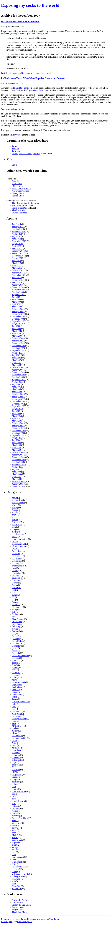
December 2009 (19, 287)
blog (14, 529)
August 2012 (17, 258)
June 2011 (16, 277)
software (15, 828)
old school (16, 760)
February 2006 (18, 394)
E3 (13, 597)
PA (13, 767)
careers (15, 541)
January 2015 (18, 226)
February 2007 (18, 367)
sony (14, 830)
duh (13, 592)
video (14, 871)
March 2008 (17, 336)
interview (16, 692)
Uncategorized (18, 867)
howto (14, 680)
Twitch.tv (16, 151)
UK (13, 864)
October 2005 (18, 404)
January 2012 (18, 273)
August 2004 (17, 438)
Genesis (15, 658)
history (15, 675)
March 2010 (17, 282)
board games (17, 534)
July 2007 (16, 355)
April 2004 (16, 447)
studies (15, 850)
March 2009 (17, 307)
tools (14, 859)
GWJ (14, 670)
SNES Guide (17, 186)
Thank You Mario (19, 912)
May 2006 (16, 389)
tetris (14, 854)
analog (15, 507)
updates (15, 869)
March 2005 (17, 421)
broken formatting (20, 539)
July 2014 (16, 236)
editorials (16, 604)
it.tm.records (17, 902)
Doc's (14, 585)
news (14, 745)
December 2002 (19, 486)
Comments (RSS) (24, 921)
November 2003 (19, 459)
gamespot (16, 651)
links (14, 704)
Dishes (15, 583)
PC (13, 772)
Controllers (17, 561)
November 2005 (19, 401)
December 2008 (19, 314)
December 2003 (19, 457)
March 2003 (17, 479)
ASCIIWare (17, 524)
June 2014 (16, 239)
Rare (14, 803)
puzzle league (18, 801)
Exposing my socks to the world (30, 5)
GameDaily (17, 641)
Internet (15, 689)
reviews (15, 816)
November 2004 (19, 430)
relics (14, 813)
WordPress (54, 919)
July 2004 (16, 440)
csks (14, 568)
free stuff (16, 631)
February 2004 (18, 452)
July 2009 (16, 297)
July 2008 (16, 326)
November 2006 (19, 375)
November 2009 (19, 290)
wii (31, 73)
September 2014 (19, 231)
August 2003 (17, 467)
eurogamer (16, 609)
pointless (16, 782)
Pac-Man (16, 769)
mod (14, 728)
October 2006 (18, 377)
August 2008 (17, 324)
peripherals (17, 774)
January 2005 (18, 425)
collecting (16, 553)
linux (14, 706)
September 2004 (19, 435)
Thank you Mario (19, 210)
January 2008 (18, 341)
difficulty (16, 580)
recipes (15, 811)
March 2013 (17, 248)
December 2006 (19, 372)
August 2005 (17, 408)
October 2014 (18, 229)
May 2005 (16, 416)
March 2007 (17, 365)
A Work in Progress (20, 191)
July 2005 (16, 411)
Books (14, 536)
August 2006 (17, 382)
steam (14, 845)
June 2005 (16, 413)
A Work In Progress (20, 900)
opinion (15, 765)
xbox (14, 884)
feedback (16, 614)
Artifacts (15, 522)
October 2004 (18, 433)
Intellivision (17, 687)
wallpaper (16, 879)
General (15, 653)
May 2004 (16, 445)
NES (14, 743)
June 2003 (16, 472)
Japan (14, 699)
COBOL (15, 549)
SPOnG (15, 835)
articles (15, 519)
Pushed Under (18, 196)
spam (14, 833)
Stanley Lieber (18, 193)
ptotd (14, 799)
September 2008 (19, 321)
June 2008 (16, 328)
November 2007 (19, 345)
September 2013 (19, 241)
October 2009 (18, 292)
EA (13, 600)
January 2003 (18, 484)
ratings (15, 806)
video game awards (20, 874)
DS (13, 590)
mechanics (16, 716)
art (13, 517)
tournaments (17, 862)
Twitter (15, 146)
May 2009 (16, 302)
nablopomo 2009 (19, 738)
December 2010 (19, 280)
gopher (15, 663)
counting (15, 563)
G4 (13, 634)
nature (14, 740)
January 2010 (18, 285)
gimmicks (16, 660)
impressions (17, 685)
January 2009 (18, 311)
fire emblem (15, 73)
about (14, 498)
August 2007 (17, 353)
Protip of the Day (19, 208)
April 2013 (16, 246)
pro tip (15, 789)
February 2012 (18, 270)
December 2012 (19, 256)
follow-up (16, 626)
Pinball (15, 777)
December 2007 (19, 343)
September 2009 (19, 294)
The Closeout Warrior (21, 203)
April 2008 (16, 333)
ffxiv (14, 617)
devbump (16, 575)
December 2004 (19, 428)
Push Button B (18, 205)
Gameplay (16, 646)
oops (14, 762)
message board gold (20, 718)
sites (14, 825)
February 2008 (18, 338)
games (14, 648)
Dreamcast (16, 587)
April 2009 (16, 304)
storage (15, 847)
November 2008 (19, 316)
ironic (14, 697)
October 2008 (18, 319)
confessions (17, 556)
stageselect (16, 842)
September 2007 (19, 350)
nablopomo (17, 735)
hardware (16, 672)
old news (16, 757)
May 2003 (16, 474)
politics (15, 784)
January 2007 (18, 370)
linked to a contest (22, 88)
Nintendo (25, 73)
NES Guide (17, 183)
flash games (17, 624)
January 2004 (18, 455)
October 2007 (18, 348)
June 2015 (16, 224)
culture (15, 570)
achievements (18, 502)
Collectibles (17, 551)
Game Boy (16, 636)
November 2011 (19, 275)
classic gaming (18, 544)
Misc (14, 723)
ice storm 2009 (18, 682)
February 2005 (18, 423)
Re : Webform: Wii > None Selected (20, 21)
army (14, 515)
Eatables (15, 602)
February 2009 (18, 309)
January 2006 (18, 396)
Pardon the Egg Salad (21, 188)
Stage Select (17, 181)
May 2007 (16, 360)
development (17, 578)
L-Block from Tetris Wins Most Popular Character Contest (33, 78)
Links (14, 165)
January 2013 (18, 253)
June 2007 (16, 358)
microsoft (16, 721)
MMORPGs (17, 726)
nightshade (16, 750)
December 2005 (19, 399)
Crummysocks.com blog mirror (25, 153)
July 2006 (16, 384)
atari (14, 527)
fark (13, 612)
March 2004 (17, 450)
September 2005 (19, 406)
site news (14, 135)
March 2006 (17, 391)
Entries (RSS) (7, 921)
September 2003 (19, 464)
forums (15, 629)
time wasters (17, 857)
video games (17, 876)
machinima (17, 711)
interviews (16, 694)
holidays (15, 677)
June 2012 (16, 260)
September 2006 (19, 379)
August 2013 (17, 243)
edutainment (17, 607)
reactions (16, 808)
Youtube (15, 149)
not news (16, 755)
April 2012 (16, 265)
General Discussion (20, 655)
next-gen (15, 748)
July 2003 (16, 469)
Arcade (15, 510)
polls (14, 786)
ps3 (13, 794)
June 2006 (16, 387)
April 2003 (16, 476)
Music (14, 733)
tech (14, 852)
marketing (16, 714)
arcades (15, 512)
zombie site (17, 888)
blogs (14, 532)
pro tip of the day (19, 791)
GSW (14, 665)
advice (15, 505)
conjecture (16, 558)
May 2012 (16, 263)
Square (15, 837)
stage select (17, 840)
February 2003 (18, 481)
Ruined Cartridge (19, 213)
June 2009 (16, 299)
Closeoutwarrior (19, 546)
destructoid (17, 573)
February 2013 (18, 251)
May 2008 (16, 331)
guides (15, 668)
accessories (17, 500)
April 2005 (16, 418)
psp (13, 796)
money (15, 731)
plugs (14, 779)
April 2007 (16, 362)
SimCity (15, 820)
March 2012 (17, 268)
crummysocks (18, 566)
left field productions (21, 701)
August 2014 (17, 234)
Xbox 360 (16, 886)
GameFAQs (38, 90)
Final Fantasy (18, 619)
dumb (14, 595)
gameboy (16, 638)
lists (13, 709)
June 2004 (16, 442)
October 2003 (18, 462)
